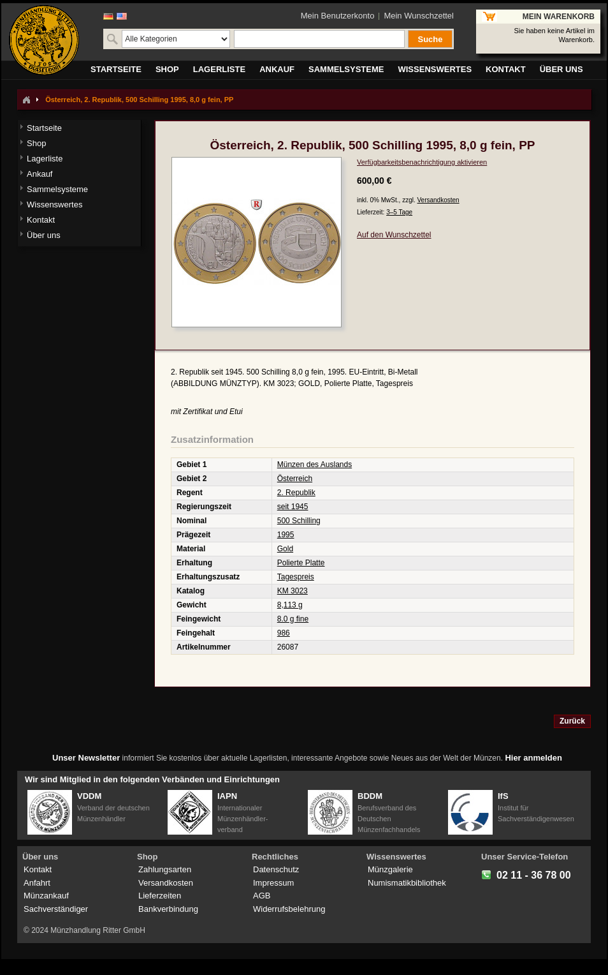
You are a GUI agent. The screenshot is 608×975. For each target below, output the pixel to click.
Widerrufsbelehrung (289, 909)
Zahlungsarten (164, 869)
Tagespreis (295, 576)
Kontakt (38, 869)
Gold (285, 548)
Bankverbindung (168, 909)
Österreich (294, 478)
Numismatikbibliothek (407, 883)
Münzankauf (46, 895)
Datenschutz (276, 869)
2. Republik (296, 492)
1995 (285, 534)
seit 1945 (292, 506)
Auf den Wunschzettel (394, 234)
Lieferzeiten (159, 895)
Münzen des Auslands (314, 464)
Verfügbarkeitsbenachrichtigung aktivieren (422, 162)
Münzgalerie (390, 869)
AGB (261, 895)
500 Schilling (299, 520)
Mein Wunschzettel (419, 15)
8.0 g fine (292, 618)
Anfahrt (37, 883)
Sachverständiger (56, 909)
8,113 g (290, 604)
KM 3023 (292, 590)
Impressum (273, 883)
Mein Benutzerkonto (338, 15)
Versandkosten (438, 200)
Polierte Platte (301, 562)
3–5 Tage (399, 212)
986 (283, 633)
